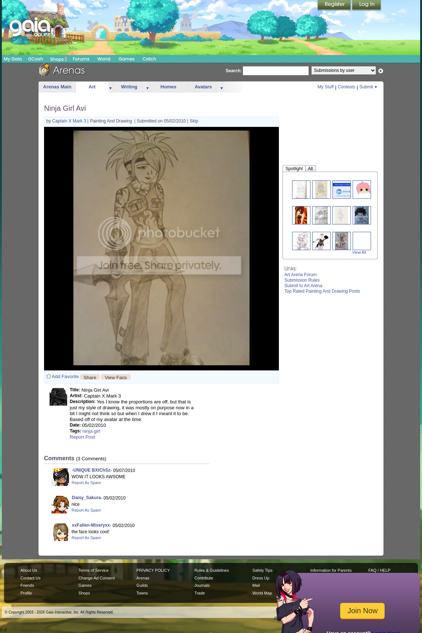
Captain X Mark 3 (69, 121)
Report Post (82, 437)
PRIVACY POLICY (153, 570)
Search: (234, 70)
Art (92, 86)
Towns (142, 593)
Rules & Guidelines (211, 570)
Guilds (142, 585)
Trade (199, 593)
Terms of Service (94, 570)
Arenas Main (57, 86)
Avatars (203, 86)
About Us (29, 570)
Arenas (143, 578)
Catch (149, 59)
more (110, 87)
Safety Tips (262, 570)
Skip (194, 121)
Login (366, 5)
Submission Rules (302, 280)
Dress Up (260, 578)
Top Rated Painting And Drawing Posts (322, 291)
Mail (256, 585)
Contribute (203, 578)
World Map (262, 593)
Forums (81, 59)
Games (127, 59)
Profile (26, 593)
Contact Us (31, 578)
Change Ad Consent (97, 578)
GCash (35, 59)
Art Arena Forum (300, 274)
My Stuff (325, 86)
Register (334, 5)
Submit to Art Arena (303, 285)
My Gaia (13, 59)
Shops (58, 59)
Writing (129, 86)
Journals (202, 585)
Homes (168, 86)
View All (359, 252)
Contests (346, 86)
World (103, 59)
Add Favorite (65, 376)
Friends (27, 585)
